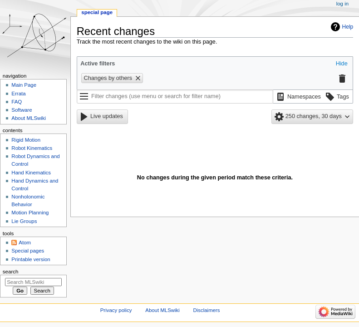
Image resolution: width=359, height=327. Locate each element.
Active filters (97, 63)
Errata (18, 93)
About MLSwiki (28, 118)
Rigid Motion (25, 140)
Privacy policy (116, 310)
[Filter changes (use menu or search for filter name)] (175, 96)
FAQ (16, 101)
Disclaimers (206, 310)
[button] (341, 64)
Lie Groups (24, 221)
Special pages (27, 250)
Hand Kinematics (31, 172)
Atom (25, 242)
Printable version (30, 259)
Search (11, 271)
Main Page (23, 85)
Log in (342, 3)
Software (21, 110)
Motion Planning (30, 212)
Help (348, 27)
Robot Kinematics (31, 148)
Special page (97, 12)
